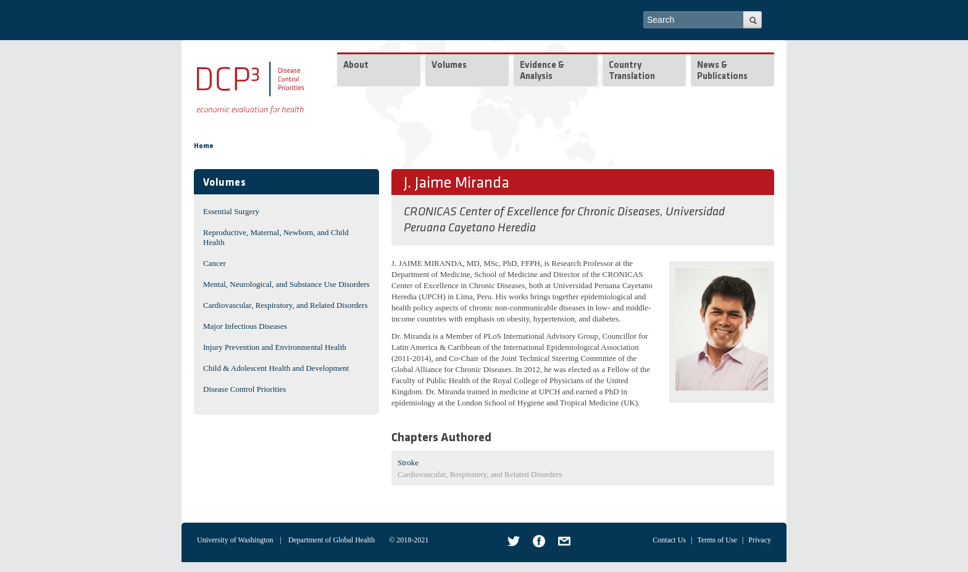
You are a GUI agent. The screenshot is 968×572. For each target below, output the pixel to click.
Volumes (449, 65)
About (356, 65)
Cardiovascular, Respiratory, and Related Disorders (285, 305)
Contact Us (669, 540)
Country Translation (632, 71)
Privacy (759, 540)
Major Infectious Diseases (245, 326)
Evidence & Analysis (542, 71)
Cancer (214, 263)
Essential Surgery (231, 211)
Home (204, 146)
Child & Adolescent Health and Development (276, 368)
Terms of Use (716, 540)
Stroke (408, 462)
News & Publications (722, 71)
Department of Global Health (331, 540)
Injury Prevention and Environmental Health (274, 347)
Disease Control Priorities (244, 389)
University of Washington (235, 540)
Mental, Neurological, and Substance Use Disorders (286, 284)
